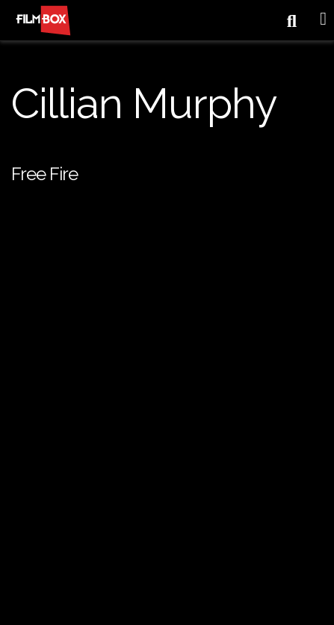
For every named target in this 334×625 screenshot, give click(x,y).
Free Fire (44, 174)
